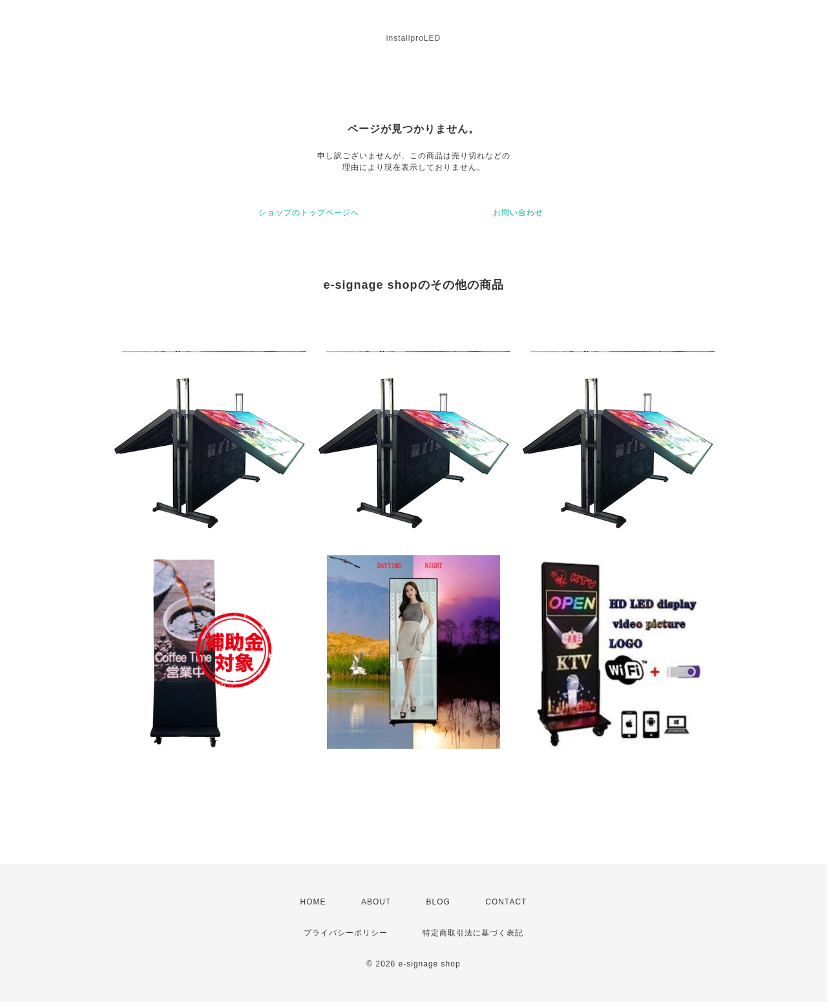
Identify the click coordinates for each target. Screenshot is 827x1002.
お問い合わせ (518, 212)
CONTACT (506, 901)
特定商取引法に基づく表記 (473, 932)
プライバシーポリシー (346, 932)
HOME (313, 901)
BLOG (438, 901)
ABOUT (376, 901)
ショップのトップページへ (308, 212)
